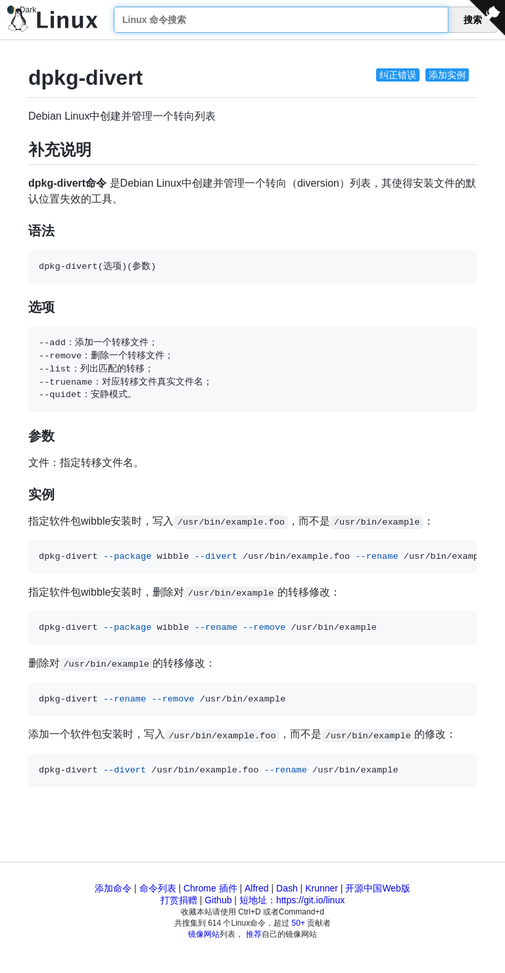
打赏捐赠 (178, 900)
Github (217, 900)
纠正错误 (397, 75)
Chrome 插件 (210, 888)
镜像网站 (204, 934)
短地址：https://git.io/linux (292, 900)
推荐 (254, 934)
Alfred (257, 888)
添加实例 (447, 75)
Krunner (321, 888)
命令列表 (157, 888)
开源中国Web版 (377, 888)
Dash (287, 888)
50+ (298, 923)
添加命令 (113, 888)
